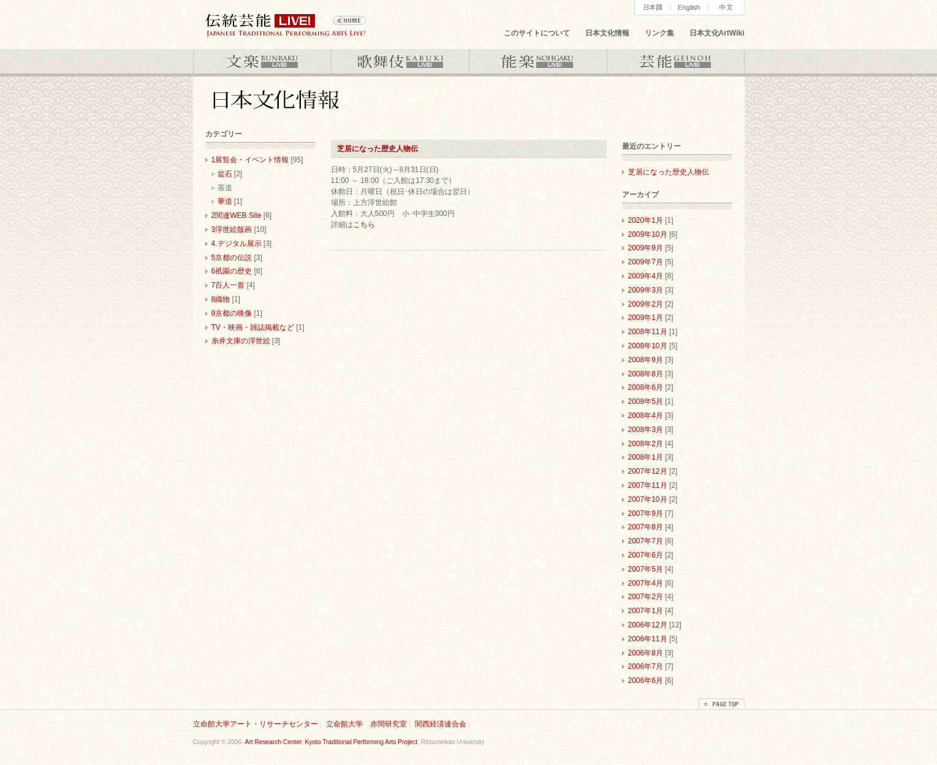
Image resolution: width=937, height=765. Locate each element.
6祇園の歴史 (231, 271)
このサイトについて (537, 33)
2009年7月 (645, 262)
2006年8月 (645, 653)
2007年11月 (647, 485)
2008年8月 (645, 374)
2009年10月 (647, 234)
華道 (225, 201)
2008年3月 (645, 429)
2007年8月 (645, 527)
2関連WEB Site (236, 215)
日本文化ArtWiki (717, 33)
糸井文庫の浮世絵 (240, 341)
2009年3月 (645, 290)
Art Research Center (273, 742)
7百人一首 (228, 285)
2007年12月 (647, 471)
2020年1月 (645, 220)
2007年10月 (647, 499)
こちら (364, 224)
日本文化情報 (607, 33)
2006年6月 (645, 680)
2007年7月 (645, 541)
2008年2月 (645, 443)
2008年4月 (645, 415)
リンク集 (659, 33)
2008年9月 (645, 360)
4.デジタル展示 (236, 243)
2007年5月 (645, 569)
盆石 (225, 174)
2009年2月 (645, 304)
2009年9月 (645, 248)
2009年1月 (645, 317)
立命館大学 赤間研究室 (366, 724)
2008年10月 (647, 345)
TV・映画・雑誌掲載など (252, 327)
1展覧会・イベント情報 (250, 159)
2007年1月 (645, 610)
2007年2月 (645, 596)
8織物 (220, 299)
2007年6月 (645, 555)
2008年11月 (647, 331)
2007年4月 (645, 583)
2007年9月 (645, 513)
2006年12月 (647, 625)
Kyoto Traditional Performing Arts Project (361, 742)
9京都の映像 (231, 313)
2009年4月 (645, 276)
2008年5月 (645, 401)
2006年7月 (645, 666)
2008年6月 (645, 387)
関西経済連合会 (440, 724)
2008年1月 (645, 457)
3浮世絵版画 (231, 229)
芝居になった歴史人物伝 (377, 148)
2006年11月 (647, 639)
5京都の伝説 (231, 257)
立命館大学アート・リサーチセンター (255, 724)
